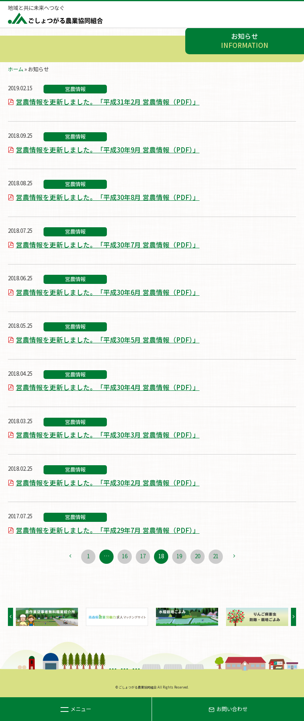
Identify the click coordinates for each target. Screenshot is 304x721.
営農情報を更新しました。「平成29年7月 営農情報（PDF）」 (108, 530)
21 (215, 556)
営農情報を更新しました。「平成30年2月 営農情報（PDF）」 (108, 482)
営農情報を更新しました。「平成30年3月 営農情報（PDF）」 (108, 434)
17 (143, 556)
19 (179, 556)
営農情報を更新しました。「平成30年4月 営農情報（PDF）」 (108, 387)
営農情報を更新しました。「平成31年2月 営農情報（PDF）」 (108, 102)
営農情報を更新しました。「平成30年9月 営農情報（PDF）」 (108, 149)
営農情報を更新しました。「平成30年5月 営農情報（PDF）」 (108, 339)
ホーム (15, 69)
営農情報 (75, 89)
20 (197, 556)
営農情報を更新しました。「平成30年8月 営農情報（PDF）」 (108, 197)
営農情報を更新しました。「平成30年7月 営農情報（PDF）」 (108, 244)
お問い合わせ (228, 709)
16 (124, 556)
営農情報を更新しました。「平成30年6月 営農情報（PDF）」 (108, 292)
